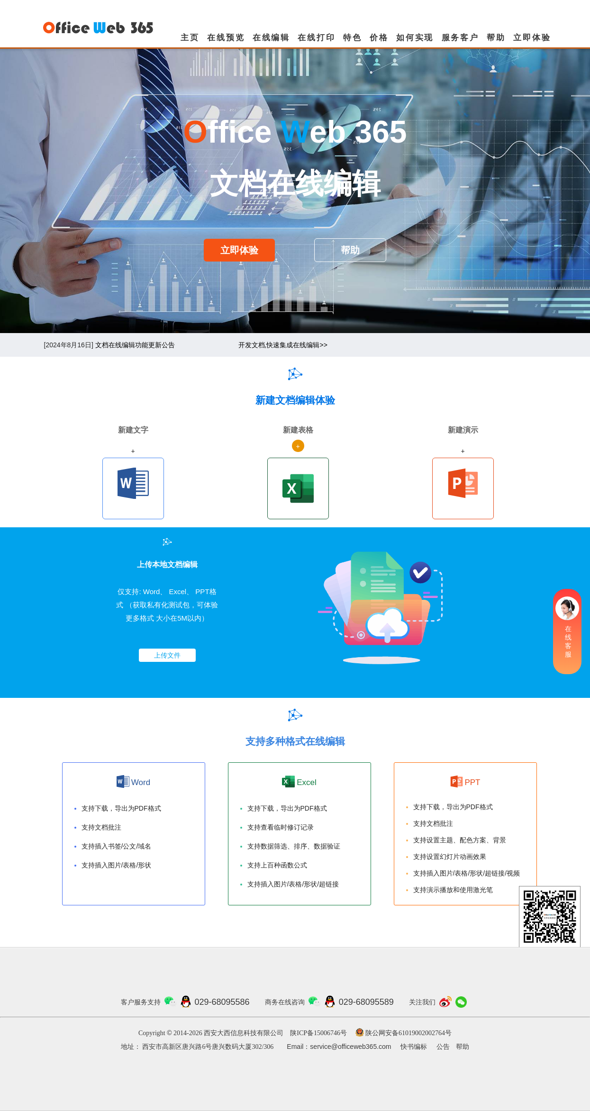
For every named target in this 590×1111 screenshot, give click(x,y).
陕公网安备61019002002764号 (408, 1033)
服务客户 (460, 37)
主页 (190, 37)
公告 (443, 1046)
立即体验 (532, 37)
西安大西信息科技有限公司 (243, 1033)
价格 (379, 37)
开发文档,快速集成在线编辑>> (282, 345)
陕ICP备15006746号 (318, 1033)
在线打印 (316, 37)
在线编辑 (271, 37)
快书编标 (413, 1046)
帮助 (496, 37)
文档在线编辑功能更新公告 (135, 345)
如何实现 (415, 37)
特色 (352, 37)
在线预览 (226, 37)
